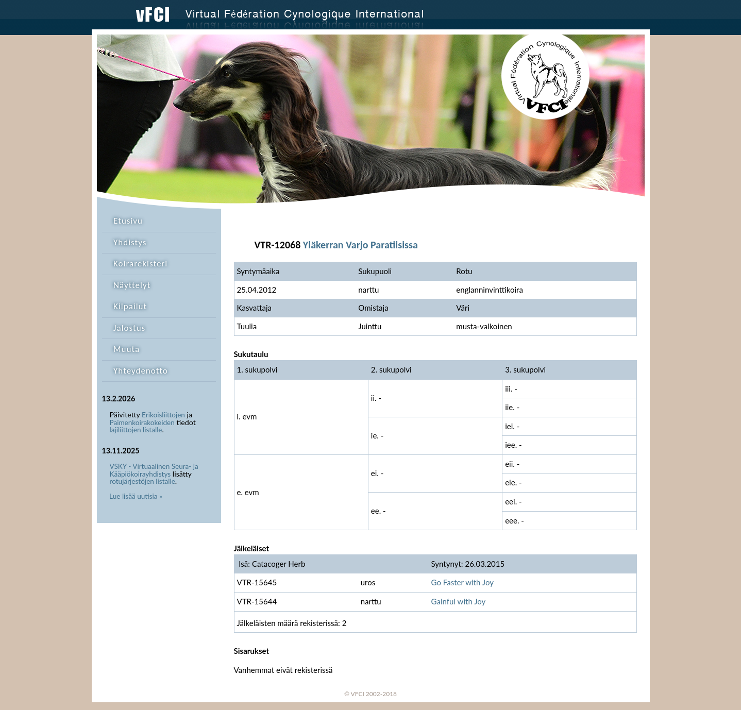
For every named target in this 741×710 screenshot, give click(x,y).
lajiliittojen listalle (136, 430)
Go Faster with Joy (462, 582)
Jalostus (129, 328)
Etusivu (128, 220)
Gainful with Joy (458, 601)
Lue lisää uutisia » (135, 496)
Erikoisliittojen (163, 415)
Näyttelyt (131, 285)
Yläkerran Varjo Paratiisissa (360, 245)
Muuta (126, 349)
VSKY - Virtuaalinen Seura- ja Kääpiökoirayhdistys (154, 470)
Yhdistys (129, 242)
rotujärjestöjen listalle (142, 481)
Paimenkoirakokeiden (142, 422)
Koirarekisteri (140, 263)
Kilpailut (130, 306)
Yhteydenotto (140, 370)
